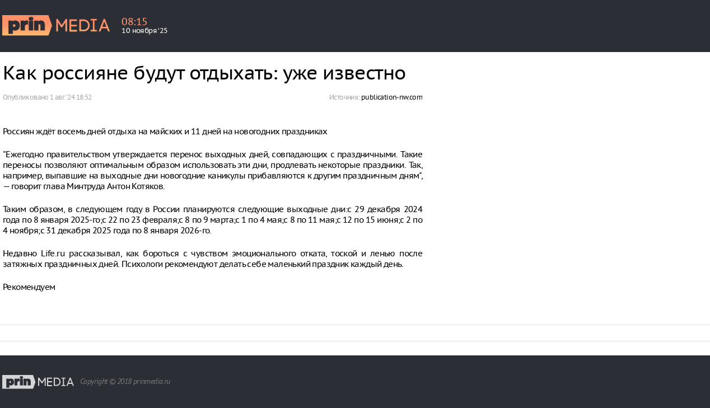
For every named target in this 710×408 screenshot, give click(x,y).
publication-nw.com (391, 97)
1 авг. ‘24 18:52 (70, 97)
